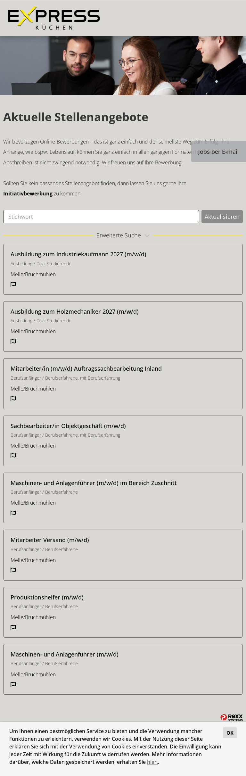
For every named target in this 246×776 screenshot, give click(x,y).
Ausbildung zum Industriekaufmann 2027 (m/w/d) (78, 254)
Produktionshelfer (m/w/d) (47, 597)
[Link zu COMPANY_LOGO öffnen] (54, 18)
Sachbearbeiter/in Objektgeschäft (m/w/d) (68, 426)
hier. (152, 761)
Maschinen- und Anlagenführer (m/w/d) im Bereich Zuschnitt (94, 483)
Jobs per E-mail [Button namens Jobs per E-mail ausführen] (218, 151)
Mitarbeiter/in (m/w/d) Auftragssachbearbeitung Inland (86, 368)
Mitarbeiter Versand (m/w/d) (50, 540)
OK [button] (230, 733)
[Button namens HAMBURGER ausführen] (230, 18)
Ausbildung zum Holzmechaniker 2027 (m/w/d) (75, 311)
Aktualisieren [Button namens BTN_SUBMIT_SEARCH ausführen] (222, 216)
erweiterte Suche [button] (124, 235)
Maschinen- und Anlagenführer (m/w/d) (65, 654)
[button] (161, 763)
